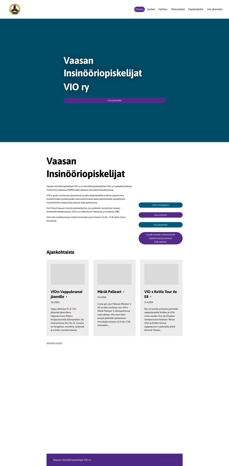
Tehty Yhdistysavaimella (168, 460)
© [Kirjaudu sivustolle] (51, 459)
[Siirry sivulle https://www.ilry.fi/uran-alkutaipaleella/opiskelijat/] (90, 396)
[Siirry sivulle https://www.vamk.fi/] (90, 409)
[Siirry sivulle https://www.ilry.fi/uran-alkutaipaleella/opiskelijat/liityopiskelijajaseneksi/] (115, 363)
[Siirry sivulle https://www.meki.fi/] (160, 404)
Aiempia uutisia (54, 343)
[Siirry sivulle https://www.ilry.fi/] (90, 384)
